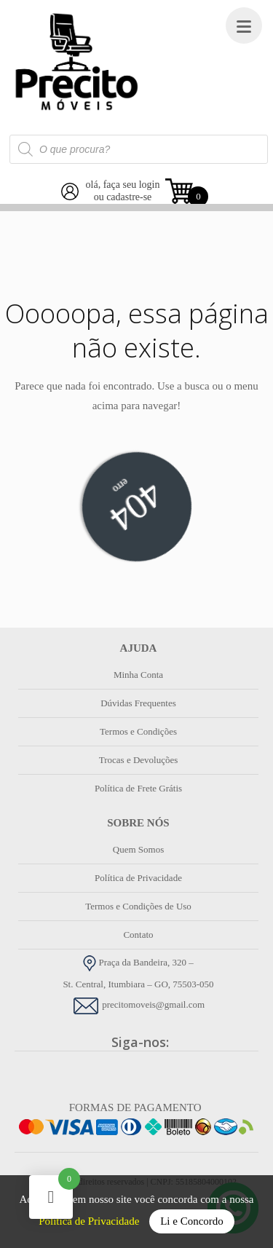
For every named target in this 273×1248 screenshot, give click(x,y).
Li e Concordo (191, 1221)
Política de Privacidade (90, 1221)
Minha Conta (138, 674)
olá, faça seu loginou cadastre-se (123, 190)
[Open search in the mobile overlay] (138, 149)
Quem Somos (138, 849)
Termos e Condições (138, 731)
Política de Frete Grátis (138, 788)
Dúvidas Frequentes (138, 703)
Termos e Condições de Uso (138, 906)
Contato (138, 934)
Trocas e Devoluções (138, 759)
